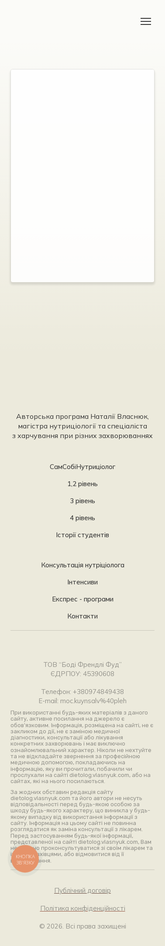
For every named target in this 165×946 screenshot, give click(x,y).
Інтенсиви (82, 582)
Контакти (82, 616)
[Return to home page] (37, 21)
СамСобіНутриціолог (82, 467)
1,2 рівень (82, 484)
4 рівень (82, 518)
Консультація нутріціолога (82, 565)
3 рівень (82, 501)
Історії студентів (82, 535)
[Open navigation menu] (146, 21)
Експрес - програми (82, 599)
